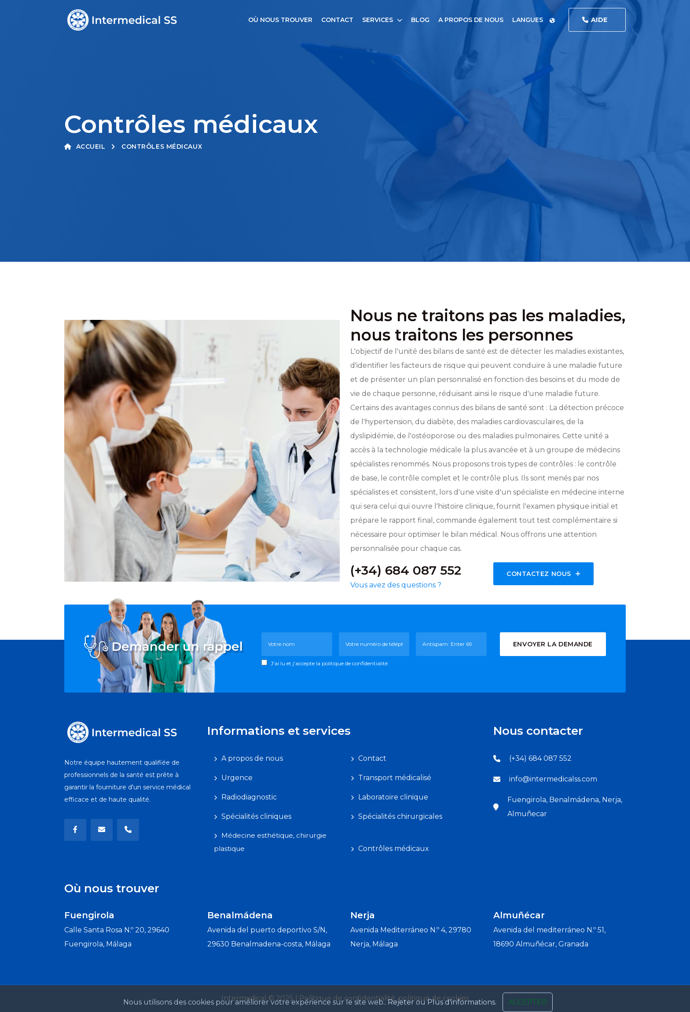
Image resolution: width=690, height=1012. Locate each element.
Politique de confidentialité (347, 998)
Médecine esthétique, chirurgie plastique (270, 842)
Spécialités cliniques (256, 816)
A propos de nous (470, 20)
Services (377, 20)
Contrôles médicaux (393, 848)
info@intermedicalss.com (553, 779)
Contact (337, 20)
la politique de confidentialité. (352, 663)
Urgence (237, 778)
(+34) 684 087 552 (540, 758)
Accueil (84, 146)
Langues (533, 20)
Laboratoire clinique (393, 797)
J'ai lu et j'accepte (325, 663)
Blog (420, 20)
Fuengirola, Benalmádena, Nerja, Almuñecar (564, 807)
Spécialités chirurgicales (400, 816)
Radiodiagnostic (249, 797)
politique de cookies (433, 998)
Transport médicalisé (394, 778)
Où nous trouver (280, 20)
